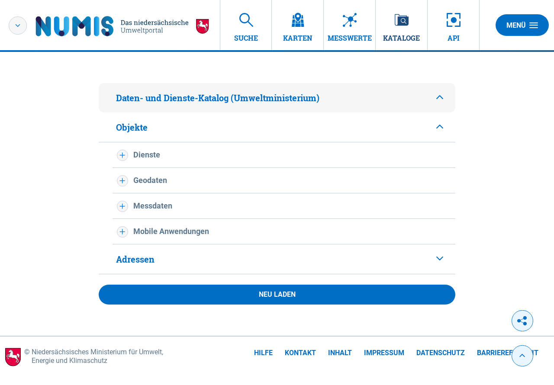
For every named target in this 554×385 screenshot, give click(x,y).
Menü (522, 25)
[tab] (277, 97)
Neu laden (277, 294)
